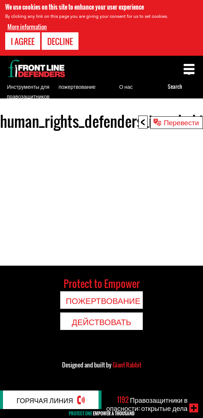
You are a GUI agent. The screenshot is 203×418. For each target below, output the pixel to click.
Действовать (101, 321)
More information (27, 26)
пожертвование (77, 86)
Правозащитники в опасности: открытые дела (147, 404)
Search (175, 86)
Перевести (181, 122)
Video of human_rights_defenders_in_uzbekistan (101, 196)
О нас (126, 86)
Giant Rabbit (127, 364)
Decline (60, 41)
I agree (23, 41)
